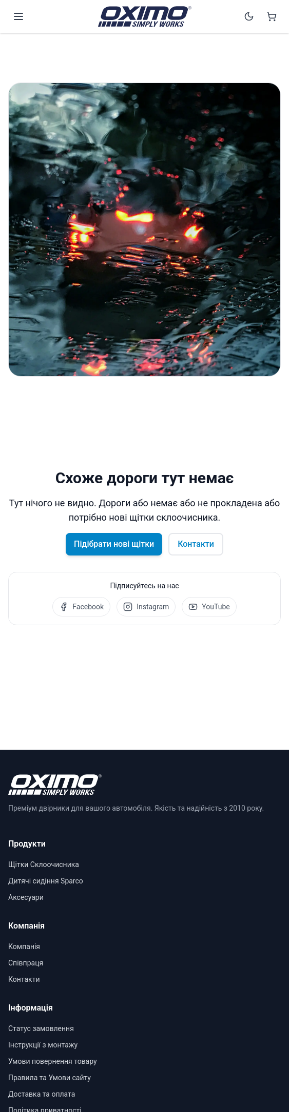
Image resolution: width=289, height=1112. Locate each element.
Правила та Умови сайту (49, 1078)
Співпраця (25, 963)
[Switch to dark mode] (249, 16)
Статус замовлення (41, 1028)
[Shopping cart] (271, 16)
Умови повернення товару (52, 1061)
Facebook (81, 606)
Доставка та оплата (41, 1094)
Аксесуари (26, 897)
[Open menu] (18, 16)
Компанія (24, 946)
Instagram (146, 606)
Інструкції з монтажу (43, 1045)
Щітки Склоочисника (43, 864)
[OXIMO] (144, 16)
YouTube (208, 606)
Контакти (196, 544)
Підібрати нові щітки (114, 544)
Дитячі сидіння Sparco (45, 881)
